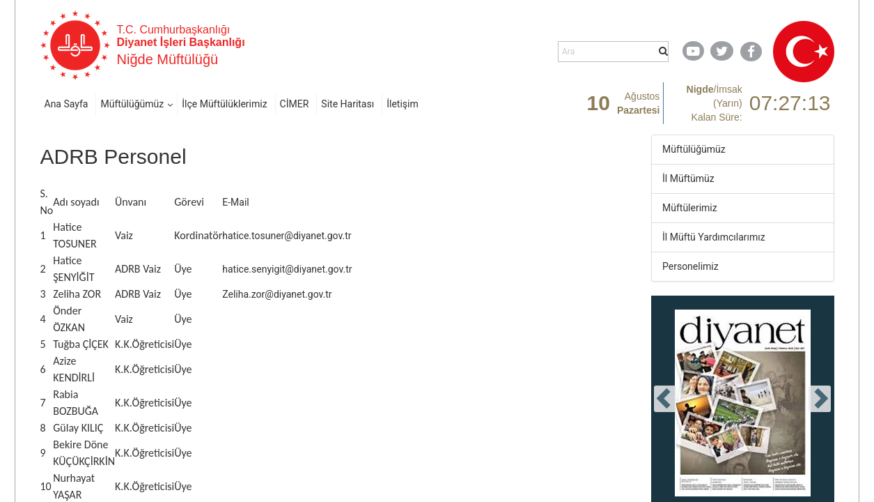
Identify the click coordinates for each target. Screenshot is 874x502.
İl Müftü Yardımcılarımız (713, 237)
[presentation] (665, 399)
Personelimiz (690, 266)
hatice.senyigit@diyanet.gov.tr (287, 269)
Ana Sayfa (66, 103)
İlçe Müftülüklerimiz (224, 103)
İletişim (403, 103)
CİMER (294, 103)
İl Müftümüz (688, 178)
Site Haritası (347, 103)
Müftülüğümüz (132, 103)
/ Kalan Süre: (714, 103)
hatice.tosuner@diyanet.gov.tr (286, 235)
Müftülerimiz (689, 207)
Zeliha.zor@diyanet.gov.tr (276, 294)
